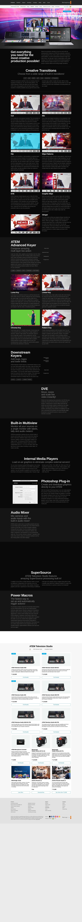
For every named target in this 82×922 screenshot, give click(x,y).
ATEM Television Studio (15, 6)
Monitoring (29, 904)
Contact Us (47, 904)
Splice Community (48, 908)
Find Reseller (67, 11)
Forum (48, 2)
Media (40, 2)
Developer (29, 2)
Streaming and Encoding (32, 910)
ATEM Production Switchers (15, 904)
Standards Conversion (31, 901)
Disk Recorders (13, 907)
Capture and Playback (14, 908)
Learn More (20, 890)
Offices (63, 901)
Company (35, 2)
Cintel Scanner (13, 910)
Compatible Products (48, 747)
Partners (63, 904)
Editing (40, 6)
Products (13, 2)
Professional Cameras (14, 901)
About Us (63, 903)
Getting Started (23, 6)
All (30, 747)
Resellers (18, 2)
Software (36, 6)
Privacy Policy (64, 907)
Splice (44, 2)
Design (28, 6)
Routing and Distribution (32, 908)
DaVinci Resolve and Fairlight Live (16, 903)
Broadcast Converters (31, 903)
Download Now (41, 890)
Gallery (53, 6)
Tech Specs (57, 6)
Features (32, 6)
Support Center (47, 903)
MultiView (29, 907)
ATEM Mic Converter (46, 6)
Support (23, 2)
